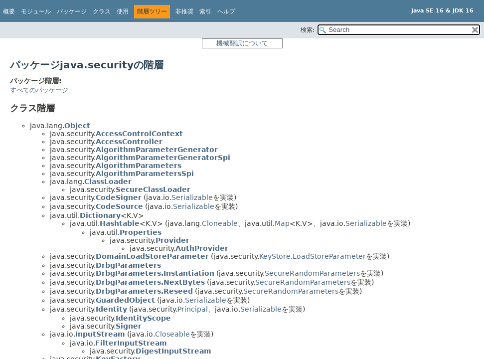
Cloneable (220, 223)
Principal (192, 309)
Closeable (172, 334)
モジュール (36, 11)
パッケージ (72, 11)
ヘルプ (226, 11)
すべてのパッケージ (39, 90)
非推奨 (184, 11)
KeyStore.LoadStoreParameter (312, 256)
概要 (9, 11)
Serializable (192, 197)
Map (282, 223)
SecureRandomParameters (312, 273)
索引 (205, 11)
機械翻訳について (242, 43)
